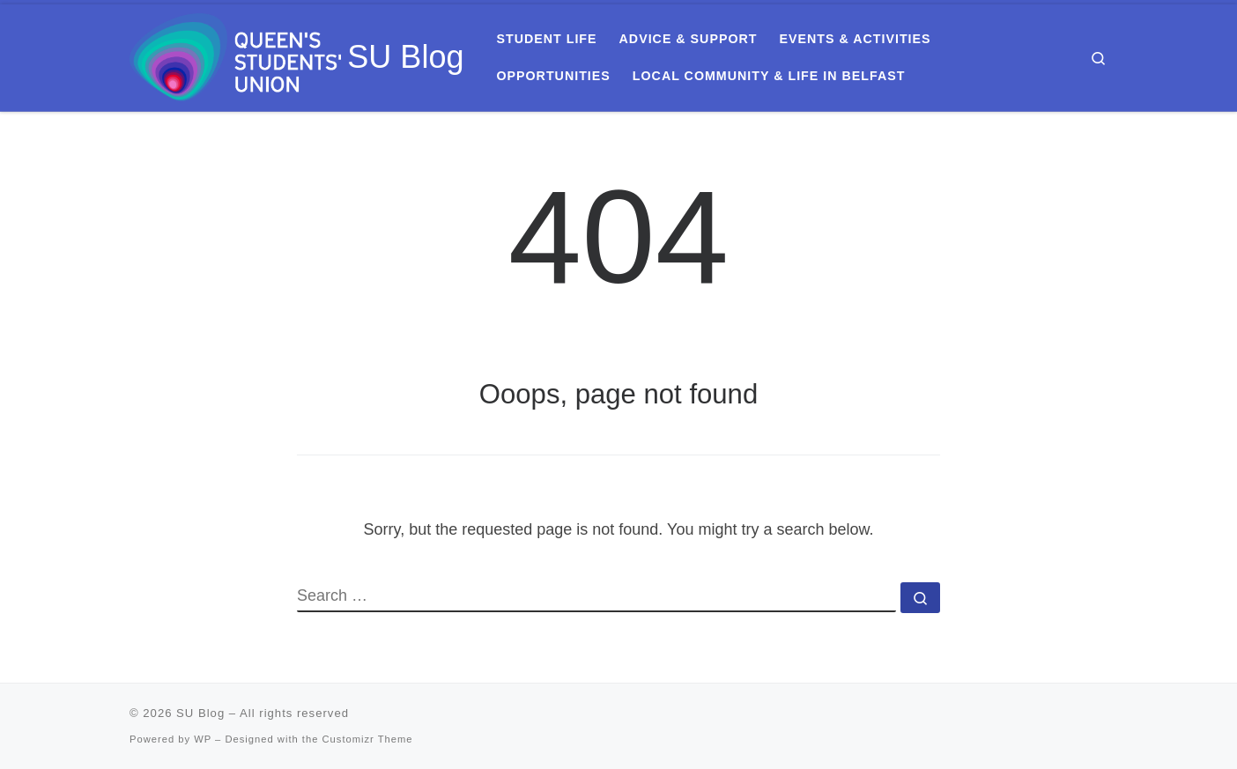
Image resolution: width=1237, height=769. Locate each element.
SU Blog (200, 713)
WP (202, 739)
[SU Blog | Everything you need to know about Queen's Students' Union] (235, 55)
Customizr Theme (367, 739)
